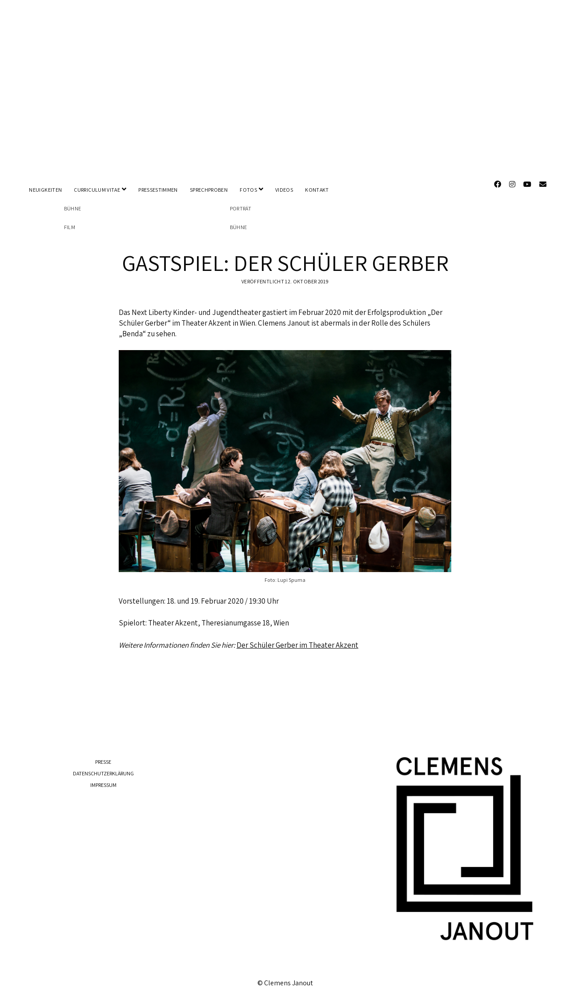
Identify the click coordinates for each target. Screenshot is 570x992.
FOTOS (248, 189)
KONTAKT (317, 189)
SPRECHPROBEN (209, 189)
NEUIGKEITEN (45, 189)
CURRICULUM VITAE (97, 189)
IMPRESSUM (103, 777)
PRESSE (103, 754)
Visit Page (285, 85)
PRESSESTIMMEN (158, 189)
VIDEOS (284, 189)
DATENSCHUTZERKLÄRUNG (103, 766)
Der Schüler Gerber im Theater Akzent (297, 637)
